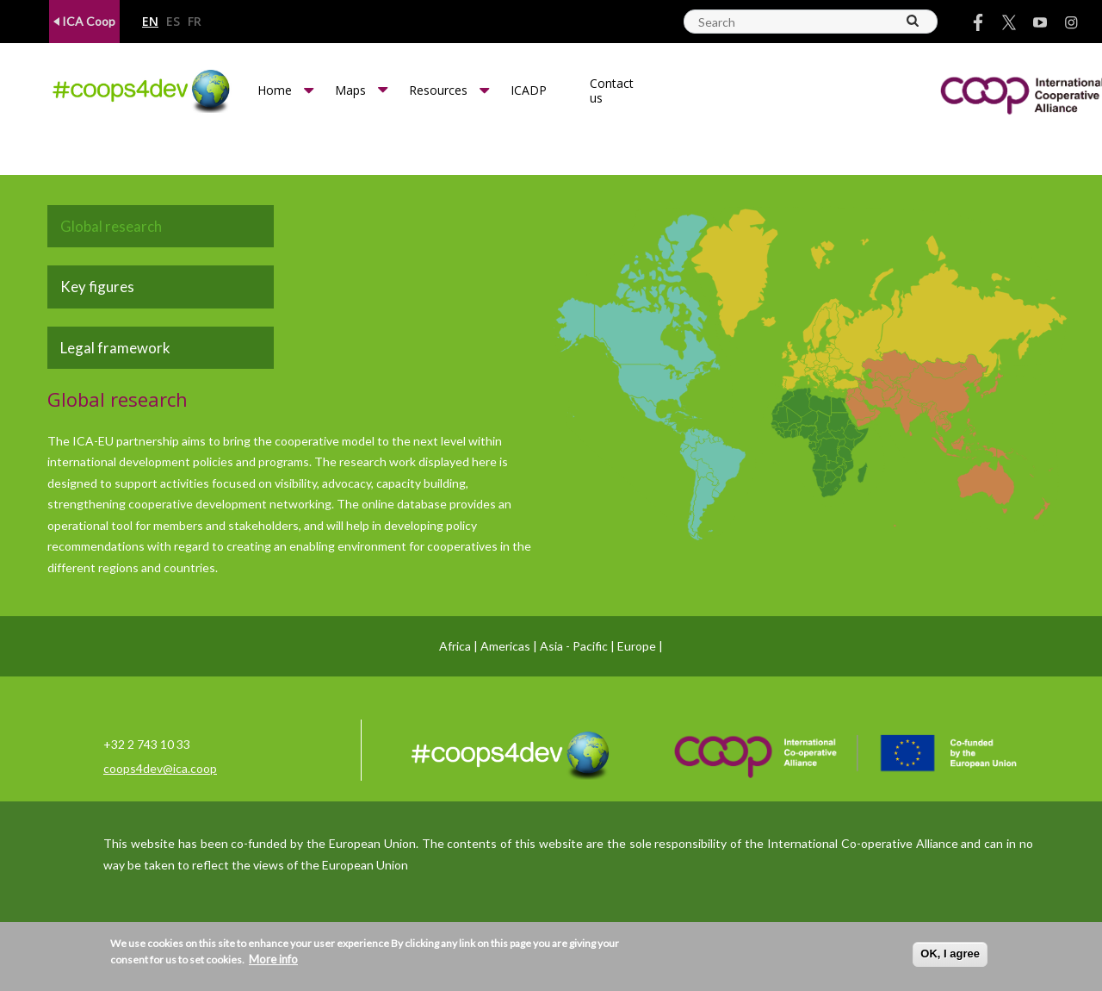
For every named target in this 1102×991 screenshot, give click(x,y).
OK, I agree (950, 953)
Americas (505, 646)
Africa (455, 646)
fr (194, 22)
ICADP (529, 90)
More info (273, 959)
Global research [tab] (111, 226)
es (173, 22)
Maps (350, 90)
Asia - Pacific (574, 646)
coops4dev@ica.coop (160, 768)
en (150, 22)
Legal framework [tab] (115, 348)
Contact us (612, 90)
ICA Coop (84, 21)
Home (274, 90)
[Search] (913, 21)
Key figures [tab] (97, 286)
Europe (636, 646)
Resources (438, 90)
